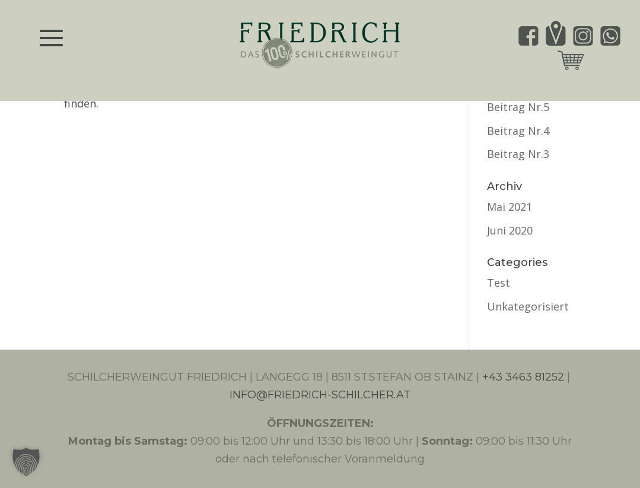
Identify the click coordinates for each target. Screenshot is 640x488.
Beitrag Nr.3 (518, 154)
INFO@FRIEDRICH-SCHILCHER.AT (320, 394)
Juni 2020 (510, 230)
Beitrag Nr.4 (518, 130)
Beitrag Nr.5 (518, 107)
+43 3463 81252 (523, 377)
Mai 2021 (509, 206)
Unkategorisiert (528, 306)
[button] (26, 462)
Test (498, 282)
